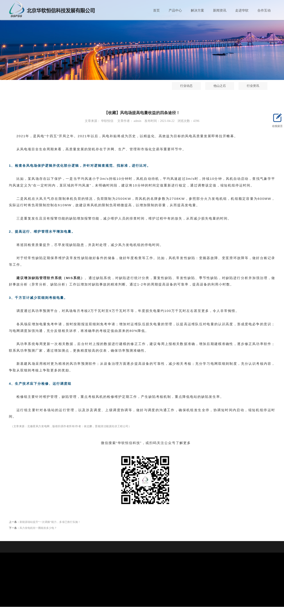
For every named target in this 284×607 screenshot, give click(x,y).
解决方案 (197, 10)
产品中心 (175, 10)
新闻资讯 (219, 10)
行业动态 (166, 86)
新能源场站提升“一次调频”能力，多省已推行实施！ (50, 522)
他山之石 (199, 86)
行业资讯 (233, 86)
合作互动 (264, 10)
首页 (156, 10)
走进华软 (241, 10)
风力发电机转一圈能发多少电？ (38, 528)
